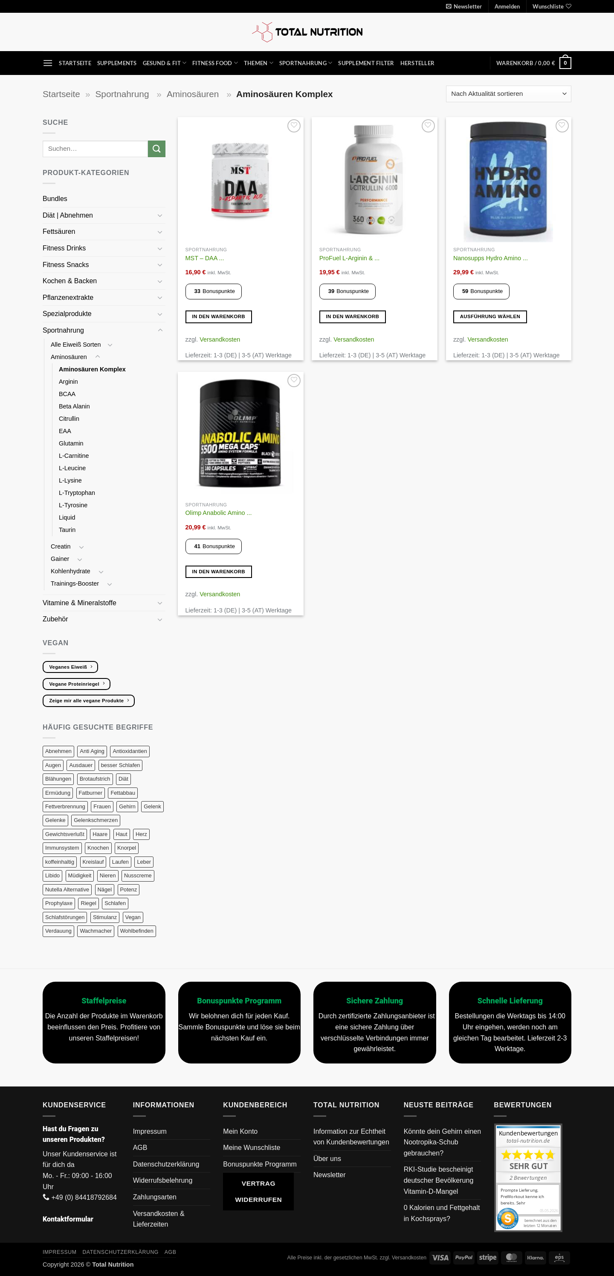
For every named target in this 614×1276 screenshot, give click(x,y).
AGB (140, 1147)
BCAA (67, 394)
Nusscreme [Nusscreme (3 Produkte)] (138, 875)
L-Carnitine (74, 455)
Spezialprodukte (68, 313)
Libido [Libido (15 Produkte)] (52, 875)
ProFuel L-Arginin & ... (349, 258)
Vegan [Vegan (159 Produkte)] (133, 917)
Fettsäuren (60, 231)
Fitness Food (215, 63)
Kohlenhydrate (71, 571)
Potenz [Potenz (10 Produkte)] (128, 889)
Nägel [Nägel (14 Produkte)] (105, 889)
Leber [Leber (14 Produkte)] (144, 862)
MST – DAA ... (204, 258)
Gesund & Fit (165, 63)
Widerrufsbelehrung (163, 1180)
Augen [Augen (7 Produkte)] (53, 765)
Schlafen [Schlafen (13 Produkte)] (115, 903)
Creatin (61, 546)
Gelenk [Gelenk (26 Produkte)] (152, 806)
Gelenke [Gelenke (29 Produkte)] (55, 820)
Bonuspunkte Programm (260, 1164)
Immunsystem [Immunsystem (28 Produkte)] (62, 848)
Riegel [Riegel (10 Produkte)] (88, 903)
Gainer (61, 558)
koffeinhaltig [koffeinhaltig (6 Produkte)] (59, 862)
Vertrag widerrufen (258, 1191)
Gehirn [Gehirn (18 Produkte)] (127, 806)
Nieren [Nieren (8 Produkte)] (108, 875)
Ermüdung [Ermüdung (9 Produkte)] (57, 793)
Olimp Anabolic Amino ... (218, 512)
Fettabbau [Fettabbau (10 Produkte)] (122, 793)
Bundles (55, 198)
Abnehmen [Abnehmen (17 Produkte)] (58, 751)
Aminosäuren (194, 94)
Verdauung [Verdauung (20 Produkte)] (58, 931)
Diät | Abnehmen (69, 215)
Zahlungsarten (155, 1197)
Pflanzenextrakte (69, 297)
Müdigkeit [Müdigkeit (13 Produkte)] (80, 875)
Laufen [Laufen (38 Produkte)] (120, 862)
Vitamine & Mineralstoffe (80, 602)
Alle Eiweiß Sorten (76, 344)
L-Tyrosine (73, 505)
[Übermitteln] (156, 149)
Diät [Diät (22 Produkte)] (123, 779)
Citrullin (70, 418)
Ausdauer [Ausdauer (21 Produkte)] (81, 765)
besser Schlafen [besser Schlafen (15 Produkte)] (120, 765)
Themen (258, 63)
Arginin (69, 381)
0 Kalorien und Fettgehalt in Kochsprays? (442, 1213)
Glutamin (72, 443)
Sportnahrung (306, 63)
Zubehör (55, 619)
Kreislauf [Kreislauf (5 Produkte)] (93, 862)
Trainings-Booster (76, 583)
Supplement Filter (366, 63)
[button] (464, 6)
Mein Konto (240, 1131)
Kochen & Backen (71, 281)
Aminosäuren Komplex (92, 369)
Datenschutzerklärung (166, 1164)
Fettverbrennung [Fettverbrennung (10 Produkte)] (65, 806)
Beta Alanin (75, 406)
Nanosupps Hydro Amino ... (490, 258)
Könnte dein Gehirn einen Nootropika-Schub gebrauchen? (442, 1142)
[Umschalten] (160, 215)
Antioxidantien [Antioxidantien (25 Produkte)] (130, 751)
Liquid (67, 517)
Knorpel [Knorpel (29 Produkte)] (126, 848)
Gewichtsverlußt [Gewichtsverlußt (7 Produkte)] (64, 834)
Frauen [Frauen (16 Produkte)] (102, 806)
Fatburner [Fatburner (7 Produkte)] (90, 793)
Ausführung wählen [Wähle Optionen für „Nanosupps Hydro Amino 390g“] (490, 316)
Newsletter (329, 1174)
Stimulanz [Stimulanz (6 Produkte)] (105, 917)
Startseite (75, 63)
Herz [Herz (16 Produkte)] (141, 834)
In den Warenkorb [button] (218, 316)
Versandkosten (220, 339)
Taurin (67, 529)
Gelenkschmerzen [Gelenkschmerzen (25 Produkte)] (96, 820)
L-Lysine (70, 480)
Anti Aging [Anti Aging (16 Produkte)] (92, 751)
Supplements (117, 63)
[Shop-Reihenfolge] (508, 94)
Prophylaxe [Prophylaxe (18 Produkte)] (58, 903)
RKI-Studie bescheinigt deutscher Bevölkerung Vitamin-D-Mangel (439, 1180)
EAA (65, 431)
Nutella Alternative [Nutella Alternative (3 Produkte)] (67, 889)
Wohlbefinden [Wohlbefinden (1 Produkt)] (137, 931)
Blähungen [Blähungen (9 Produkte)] (58, 779)
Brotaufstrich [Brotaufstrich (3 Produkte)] (95, 779)
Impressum (150, 1131)
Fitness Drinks (65, 248)
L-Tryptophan (78, 492)
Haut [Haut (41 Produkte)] (121, 834)
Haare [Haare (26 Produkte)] (100, 834)
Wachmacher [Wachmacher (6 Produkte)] (96, 931)
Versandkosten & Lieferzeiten (159, 1219)
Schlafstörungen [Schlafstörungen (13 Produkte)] (64, 917)
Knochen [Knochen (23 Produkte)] (98, 848)
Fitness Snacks (67, 264)
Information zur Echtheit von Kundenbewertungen (351, 1137)
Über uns (327, 1158)
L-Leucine (72, 468)
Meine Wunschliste (251, 1147)
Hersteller (417, 63)
